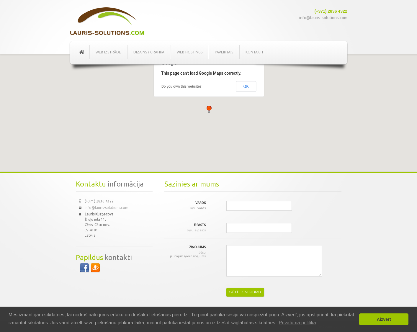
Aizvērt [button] (384, 319)
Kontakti (254, 52)
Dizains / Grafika (148, 52)
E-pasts (185, 227)
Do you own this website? (181, 86)
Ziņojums (185, 251)
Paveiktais (224, 52)
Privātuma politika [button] (297, 322)
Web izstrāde (108, 52)
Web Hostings (189, 52)
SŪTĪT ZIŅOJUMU (245, 292)
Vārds (185, 205)
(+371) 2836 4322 (331, 11)
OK (246, 86)
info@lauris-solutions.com (323, 17)
